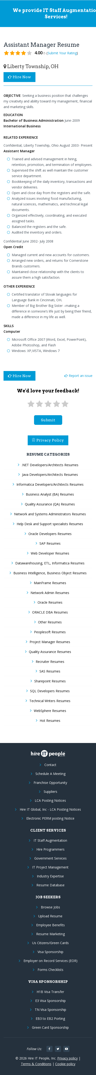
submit (48, 420)
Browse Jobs (50, 907)
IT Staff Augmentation (50, 840)
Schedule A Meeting (50, 773)
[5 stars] (65, 404)
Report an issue (78, 375)
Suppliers (50, 791)
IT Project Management (50, 867)
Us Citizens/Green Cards (50, 943)
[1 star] (31, 404)
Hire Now (19, 77)
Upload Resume (50, 916)
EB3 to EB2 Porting (50, 1018)
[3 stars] (48, 404)
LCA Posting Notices (50, 800)
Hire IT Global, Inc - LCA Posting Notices (50, 809)
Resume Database (50, 885)
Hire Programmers (50, 849)
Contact (50, 764)
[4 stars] (56, 404)
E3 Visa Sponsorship (50, 1000)
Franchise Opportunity (50, 782)
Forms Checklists (50, 969)
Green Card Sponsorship (50, 1027)
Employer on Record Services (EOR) (50, 960)
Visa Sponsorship (50, 952)
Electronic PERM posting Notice (50, 818)
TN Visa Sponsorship (50, 1009)
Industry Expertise (50, 876)
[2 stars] (39, 404)
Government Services (50, 858)
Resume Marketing (50, 934)
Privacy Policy (48, 440)
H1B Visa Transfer (50, 991)
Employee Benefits (50, 925)
